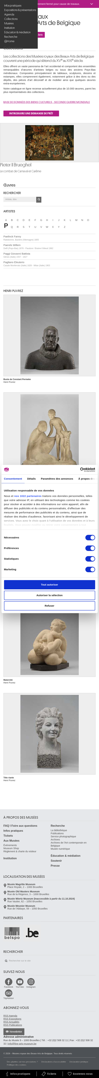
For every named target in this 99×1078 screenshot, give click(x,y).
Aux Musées (11, 840)
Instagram (31, 987)
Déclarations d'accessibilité (53, 1062)
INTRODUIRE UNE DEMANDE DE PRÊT (31, 113)
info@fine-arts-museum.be (22, 1043)
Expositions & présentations (19, 10)
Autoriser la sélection (49, 595)
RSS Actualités (11, 1022)
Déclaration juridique (78, 1062)
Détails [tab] (31, 478)
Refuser (49, 605)
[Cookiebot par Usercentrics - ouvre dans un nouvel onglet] (80, 469)
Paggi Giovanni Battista (16, 255)
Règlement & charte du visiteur (19, 851)
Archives (55, 839)
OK (38, 200)
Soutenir (56, 860)
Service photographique (63, 836)
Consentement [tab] (13, 478)
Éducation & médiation (17, 32)
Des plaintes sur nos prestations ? (22, 1062)
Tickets (8, 835)
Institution (9, 27)
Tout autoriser (49, 584)
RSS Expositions (12, 1018)
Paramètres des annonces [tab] (57, 478)
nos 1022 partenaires (28, 496)
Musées (9, 23)
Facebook (8, 987)
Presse (55, 865)
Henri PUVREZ (13, 290)
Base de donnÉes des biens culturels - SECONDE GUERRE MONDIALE (46, 102)
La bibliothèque (59, 830)
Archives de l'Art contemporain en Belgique (69, 844)
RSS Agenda (10, 1015)
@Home (9, 41)
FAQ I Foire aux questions (20, 825)
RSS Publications (12, 1025)
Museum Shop (11, 848)
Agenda (9, 14)
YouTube (20, 987)
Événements (10, 845)
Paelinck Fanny (21, 238)
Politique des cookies (16, 1065)
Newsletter (16, 1031)
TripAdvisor (8, 998)
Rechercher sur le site (6, 961)
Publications (57, 833)
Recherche (10, 36)
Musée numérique (60, 848)
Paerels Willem (28, 247)
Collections (11, 18)
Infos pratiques (12, 5)
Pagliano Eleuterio (26, 264)
